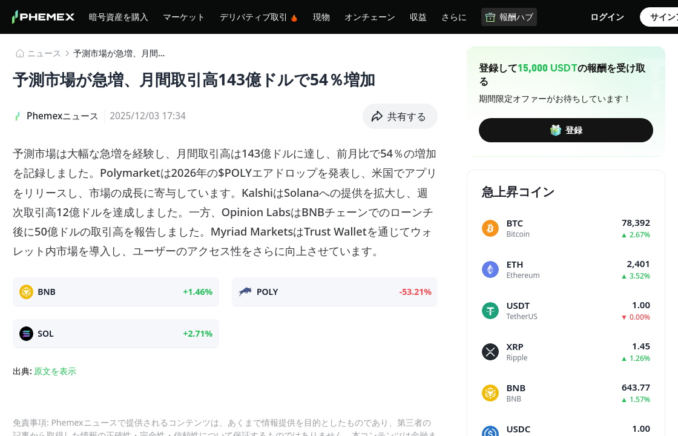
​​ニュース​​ (44, 53)
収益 (418, 16)
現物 (321, 16)
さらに (454, 16)
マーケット (184, 16)
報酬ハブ (509, 16)
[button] (400, 117)
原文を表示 (55, 371)
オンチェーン (369, 16)
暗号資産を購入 (118, 16)
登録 (566, 130)
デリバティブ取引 (259, 16)
